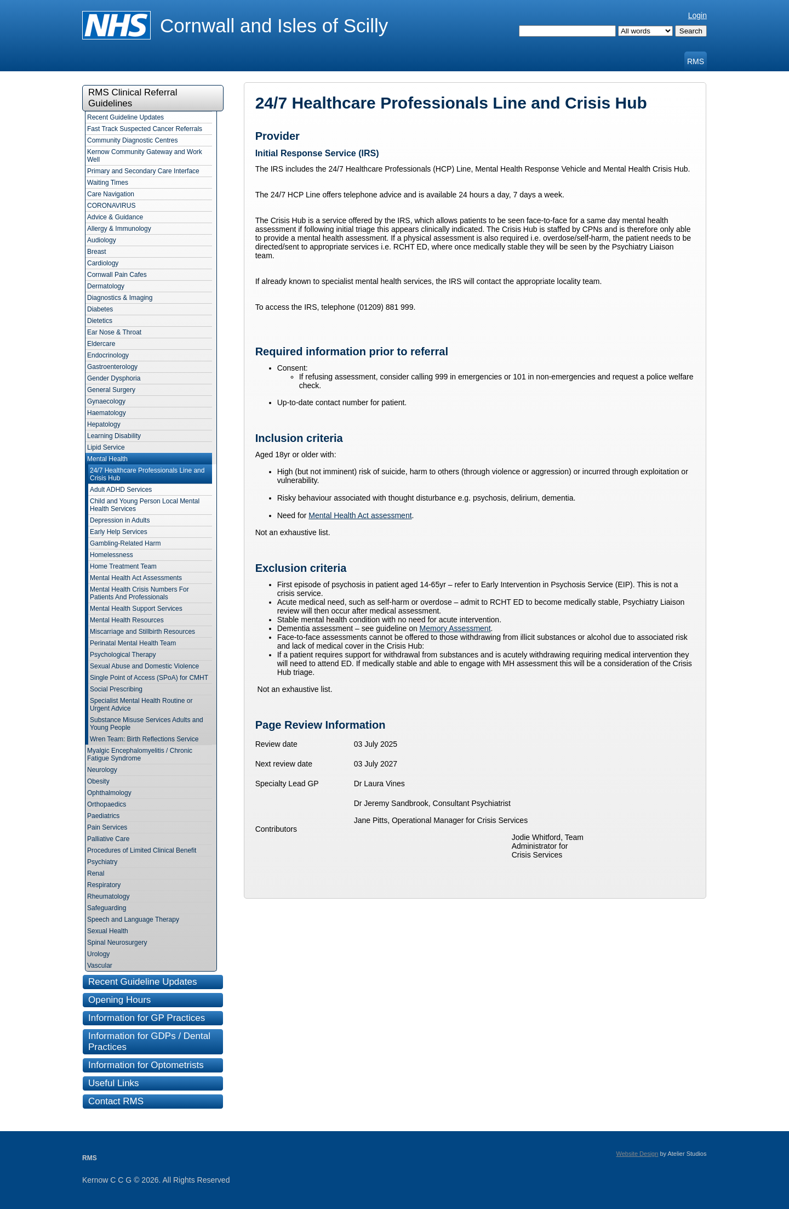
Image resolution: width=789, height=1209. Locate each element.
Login (697, 15)
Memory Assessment (455, 628)
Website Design (637, 1153)
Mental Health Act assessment (359, 515)
